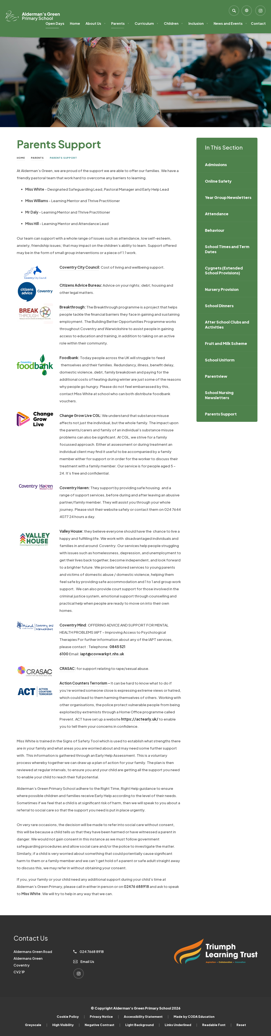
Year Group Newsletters (228, 197)
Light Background (142, 1025)
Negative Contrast (102, 1025)
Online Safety (218, 181)
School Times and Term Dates (227, 249)
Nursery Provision (222, 289)
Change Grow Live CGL (79, 415)
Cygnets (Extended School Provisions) (224, 270)
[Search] (234, 10)
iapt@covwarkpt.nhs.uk (102, 653)
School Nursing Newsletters (219, 395)
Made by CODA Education (194, 1016)
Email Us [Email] (83, 961)
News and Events (230, 23)
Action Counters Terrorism (83, 683)
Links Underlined (181, 1025)
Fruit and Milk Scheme (226, 343)
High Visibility (66, 1025)
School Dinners (219, 305)
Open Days (55, 23)
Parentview (216, 376)
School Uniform (220, 359)
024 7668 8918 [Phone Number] (88, 951)
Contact (258, 23)
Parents (120, 23)
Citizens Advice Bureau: (80, 285)
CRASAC (67, 668)
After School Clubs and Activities (227, 324)
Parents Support (221, 413)
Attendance (216, 213)
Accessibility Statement (146, 1016)
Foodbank (68, 357)
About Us (96, 23)
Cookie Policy (71, 1016)
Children (173, 23)
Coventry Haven (73, 487)
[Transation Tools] (246, 10)
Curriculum (146, 23)
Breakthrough (71, 307)
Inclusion (198, 23)
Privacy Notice (104, 1016)
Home (75, 23)
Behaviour (214, 230)
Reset (241, 1025)
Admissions (216, 164)
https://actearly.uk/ (139, 719)
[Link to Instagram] (260, 10)
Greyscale (36, 1025)
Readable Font (217, 1025)
